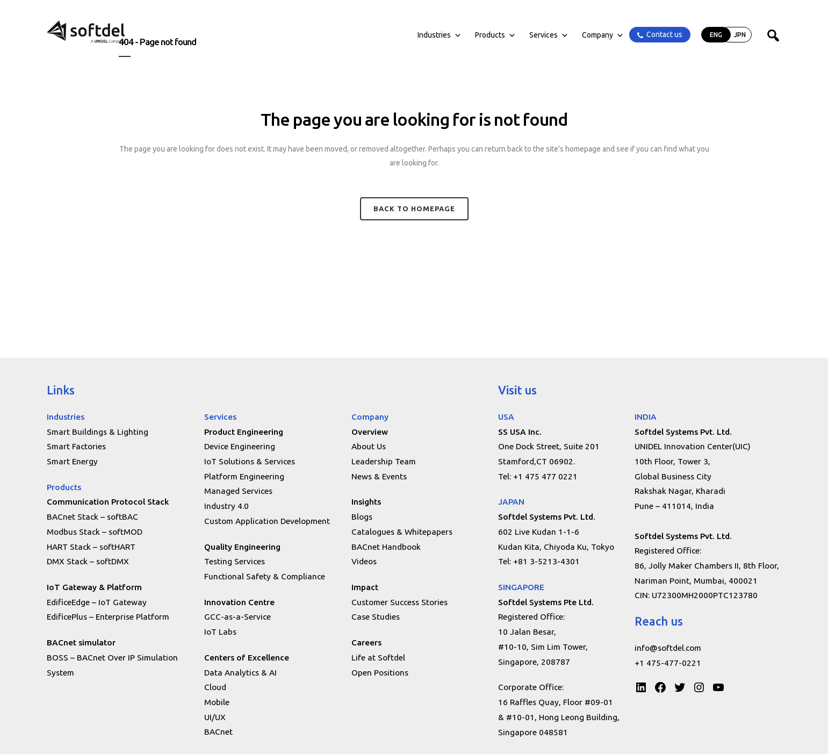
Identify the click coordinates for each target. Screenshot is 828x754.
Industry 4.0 (226, 506)
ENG (716, 34)
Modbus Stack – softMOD (94, 531)
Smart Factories (76, 446)
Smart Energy (72, 461)
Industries (439, 35)
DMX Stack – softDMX (88, 561)
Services (548, 35)
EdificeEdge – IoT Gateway (97, 602)
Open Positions (379, 672)
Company (603, 35)
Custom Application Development (267, 521)
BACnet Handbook (386, 546)
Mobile (216, 702)
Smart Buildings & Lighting (97, 431)
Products (495, 35)
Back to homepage (414, 208)
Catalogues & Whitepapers (401, 531)
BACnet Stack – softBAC (92, 516)
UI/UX (215, 717)
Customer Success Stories (399, 602)
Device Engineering (239, 446)
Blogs (361, 516)
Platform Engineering (244, 476)
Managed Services (238, 491)
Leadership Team (383, 461)
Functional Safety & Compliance (264, 576)
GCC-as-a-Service (237, 616)
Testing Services (234, 561)
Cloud (215, 687)
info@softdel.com (668, 647)
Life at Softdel (378, 657)
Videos (364, 561)
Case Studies (375, 616)
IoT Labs (220, 631)
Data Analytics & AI (240, 672)
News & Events (379, 476)
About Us (368, 446)
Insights (366, 501)
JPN (740, 34)
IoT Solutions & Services (249, 461)
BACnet (218, 731)
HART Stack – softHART (91, 546)
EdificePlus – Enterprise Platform (108, 616)
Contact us (664, 34)
